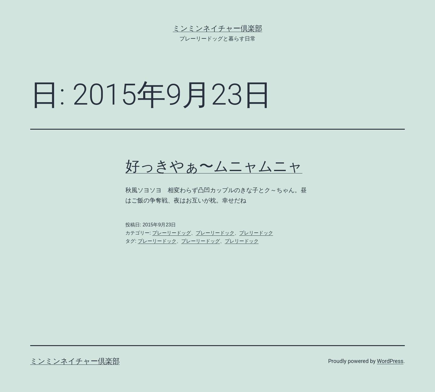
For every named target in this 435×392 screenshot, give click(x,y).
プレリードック (256, 232)
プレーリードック (215, 232)
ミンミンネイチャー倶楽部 (217, 28)
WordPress (390, 361)
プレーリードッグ (171, 232)
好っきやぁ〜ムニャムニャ (213, 166)
